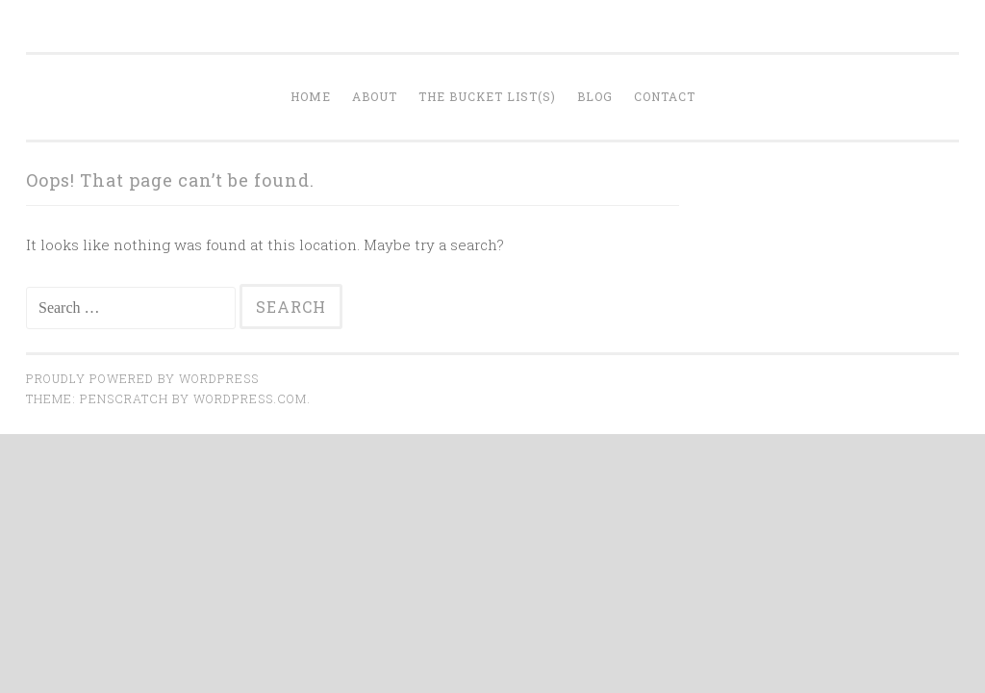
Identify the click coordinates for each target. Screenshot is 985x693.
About (374, 96)
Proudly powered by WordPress (142, 378)
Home (310, 96)
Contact (664, 96)
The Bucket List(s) (487, 96)
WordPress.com (250, 398)
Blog (595, 96)
